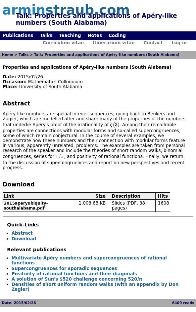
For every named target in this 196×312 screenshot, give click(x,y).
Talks (46, 35)
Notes (94, 35)
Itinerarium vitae (114, 42)
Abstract (22, 233)
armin (66, 10)
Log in (179, 42)
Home (7, 55)
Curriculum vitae (63, 42)
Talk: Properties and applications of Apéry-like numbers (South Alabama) (106, 55)
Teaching (70, 35)
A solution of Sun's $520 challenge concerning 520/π (77, 279)
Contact (153, 42)
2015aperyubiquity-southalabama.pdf (26, 206)
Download (24, 238)
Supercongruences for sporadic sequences (64, 268)
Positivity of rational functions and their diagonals (74, 273)
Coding (117, 35)
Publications (18, 35)
